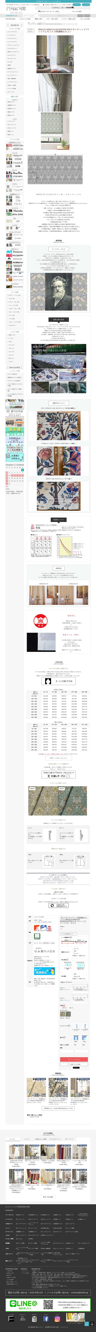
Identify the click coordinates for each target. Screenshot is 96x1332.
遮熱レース (10, 131)
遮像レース (58, 1219)
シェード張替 (80, 15)
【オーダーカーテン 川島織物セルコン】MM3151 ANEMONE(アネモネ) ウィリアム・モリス (36, 1100)
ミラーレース (11, 121)
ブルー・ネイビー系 (14, 312)
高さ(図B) (64, 960)
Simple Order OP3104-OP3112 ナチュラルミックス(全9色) (64, 1186)
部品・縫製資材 (12, 78)
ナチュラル (11, 345)
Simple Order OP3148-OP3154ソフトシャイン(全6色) (16, 1162)
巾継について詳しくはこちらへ (58, 758)
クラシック (11, 348)
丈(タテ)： (62, 998)
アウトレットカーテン (13, 45)
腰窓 (74, 974)
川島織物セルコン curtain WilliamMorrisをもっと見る (58, 1108)
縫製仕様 (82, 1248)
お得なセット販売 (41, 1139)
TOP (29, 22)
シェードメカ (33, 1228)
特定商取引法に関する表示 (52, 1327)
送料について (36, 1270)
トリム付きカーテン (85, 1243)
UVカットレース (12, 128)
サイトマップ (64, 1327)
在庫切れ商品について (12, 1284)
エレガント (11, 355)
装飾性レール (33, 1231)
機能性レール (20, 1231)
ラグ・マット (11, 92)
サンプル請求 (77, 11)
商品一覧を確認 (48, 1197)
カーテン (34, 22)
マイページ (25, 1270)
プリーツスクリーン (13, 72)
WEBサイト (80, 1323)
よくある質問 (10, 1279)
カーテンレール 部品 (72, 1231)
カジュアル (11, 351)
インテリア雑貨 (12, 88)
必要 (82, 1045)
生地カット (70, 1248)
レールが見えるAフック (76, 1027)
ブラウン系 (11, 298)
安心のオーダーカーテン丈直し (50, 11)
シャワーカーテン (12, 82)
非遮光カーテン (12, 108)
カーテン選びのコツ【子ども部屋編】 (15, 395)
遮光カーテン (11, 102)
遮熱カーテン (11, 112)
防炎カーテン (11, 115)
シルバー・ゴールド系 (14, 322)
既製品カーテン (12, 68)
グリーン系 (11, 315)
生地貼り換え (45, 1228)
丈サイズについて (65, 1000)
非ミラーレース (12, 124)
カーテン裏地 (20, 1243)
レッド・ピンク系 (13, 305)
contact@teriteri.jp (79, 1292)
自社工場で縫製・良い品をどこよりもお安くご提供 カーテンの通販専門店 (23, 4)
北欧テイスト (12, 335)
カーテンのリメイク (60, 1261)
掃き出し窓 (76, 976)
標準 (74, 951)
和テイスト (11, 358)
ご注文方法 (9, 1270)
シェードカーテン (12, 41)
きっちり (75, 949)
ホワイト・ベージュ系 (14, 295)
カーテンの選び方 (12, 374)
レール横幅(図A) (66, 937)
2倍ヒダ (70, 1008)
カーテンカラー (64, 1010)
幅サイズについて (65, 989)
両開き (76, 1038)
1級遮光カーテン (12, 105)
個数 (61, 1048)
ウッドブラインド (12, 75)
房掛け (9, 65)
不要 (74, 1045)
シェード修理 (70, 1228)
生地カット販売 (12, 85)
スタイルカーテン (59, 1243)
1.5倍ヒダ (63, 1008)
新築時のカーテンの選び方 (15, 377)
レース (27, 1139)
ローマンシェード (22, 1228)
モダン (10, 341)
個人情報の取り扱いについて (35, 1327)
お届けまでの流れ (11, 1277)
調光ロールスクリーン (13, 51)
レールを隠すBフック (84, 1027)
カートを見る (25, 1273)
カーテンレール (12, 58)
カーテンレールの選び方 (14, 380)
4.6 (16, 15)
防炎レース (10, 134)
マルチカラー (12, 325)
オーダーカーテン (41, 22)
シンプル (11, 338)
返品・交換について (12, 1282)
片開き (84, 1038)
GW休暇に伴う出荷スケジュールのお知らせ (48, 1)
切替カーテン (70, 1243)
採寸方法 (9, 1275)
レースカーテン (12, 35)
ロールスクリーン (12, 48)
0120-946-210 (36, 1292)
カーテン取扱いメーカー (73, 1253)
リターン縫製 (33, 1243)
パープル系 (11, 318)
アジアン (11, 361)
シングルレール (46, 1231)
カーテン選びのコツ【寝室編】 (15, 389)
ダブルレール (87, 15)
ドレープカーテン (12, 31)
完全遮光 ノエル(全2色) (48, 1160)
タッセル (10, 62)
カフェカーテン (12, 55)
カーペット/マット (59, 1248)
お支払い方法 (10, 1273)
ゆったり (75, 953)
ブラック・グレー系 (14, 302)
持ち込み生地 (58, 1228)
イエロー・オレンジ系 (14, 308)
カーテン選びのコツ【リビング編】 (15, 384)
